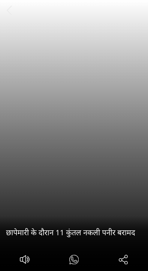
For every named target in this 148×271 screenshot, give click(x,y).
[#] (74, 260)
